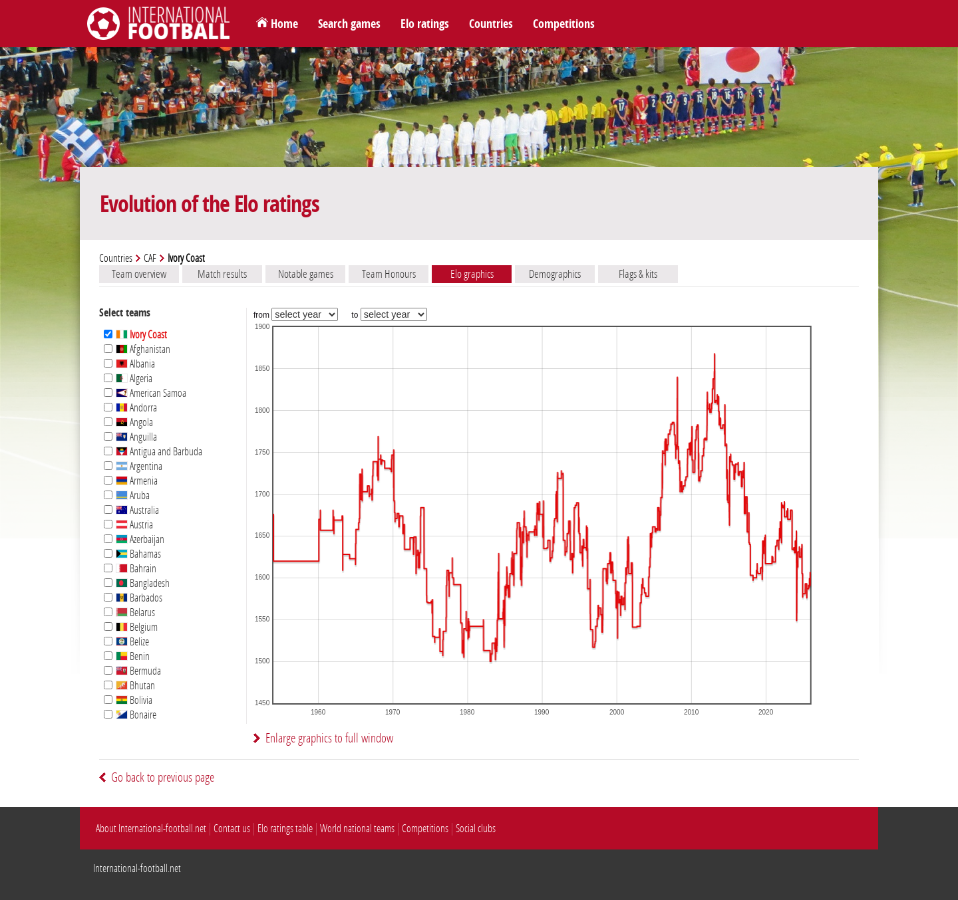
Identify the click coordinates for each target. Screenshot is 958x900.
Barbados (139, 598)
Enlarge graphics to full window (329, 738)
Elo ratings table (285, 828)
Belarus (135, 612)
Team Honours (389, 274)
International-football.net (137, 868)
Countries (491, 24)
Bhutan (135, 685)
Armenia (137, 481)
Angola (134, 422)
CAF (150, 258)
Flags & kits (638, 274)
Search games (349, 24)
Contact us (232, 828)
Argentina (139, 466)
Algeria (134, 378)
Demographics (555, 274)
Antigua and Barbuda (159, 451)
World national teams (357, 828)
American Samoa (151, 393)
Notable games (305, 274)
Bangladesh (143, 583)
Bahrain (136, 568)
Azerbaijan (140, 539)
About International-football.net (151, 828)
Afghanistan (143, 349)
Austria (134, 524)
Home (284, 24)
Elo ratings (424, 24)
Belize (132, 641)
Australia (137, 510)
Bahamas (138, 554)
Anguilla (136, 437)
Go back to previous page (162, 777)
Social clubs (476, 828)
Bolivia (134, 700)
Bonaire (136, 715)
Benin (133, 656)
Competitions (564, 24)
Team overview (139, 274)
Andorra (136, 407)
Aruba (133, 495)
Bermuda (138, 671)
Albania (135, 364)
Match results (222, 274)
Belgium (137, 627)
